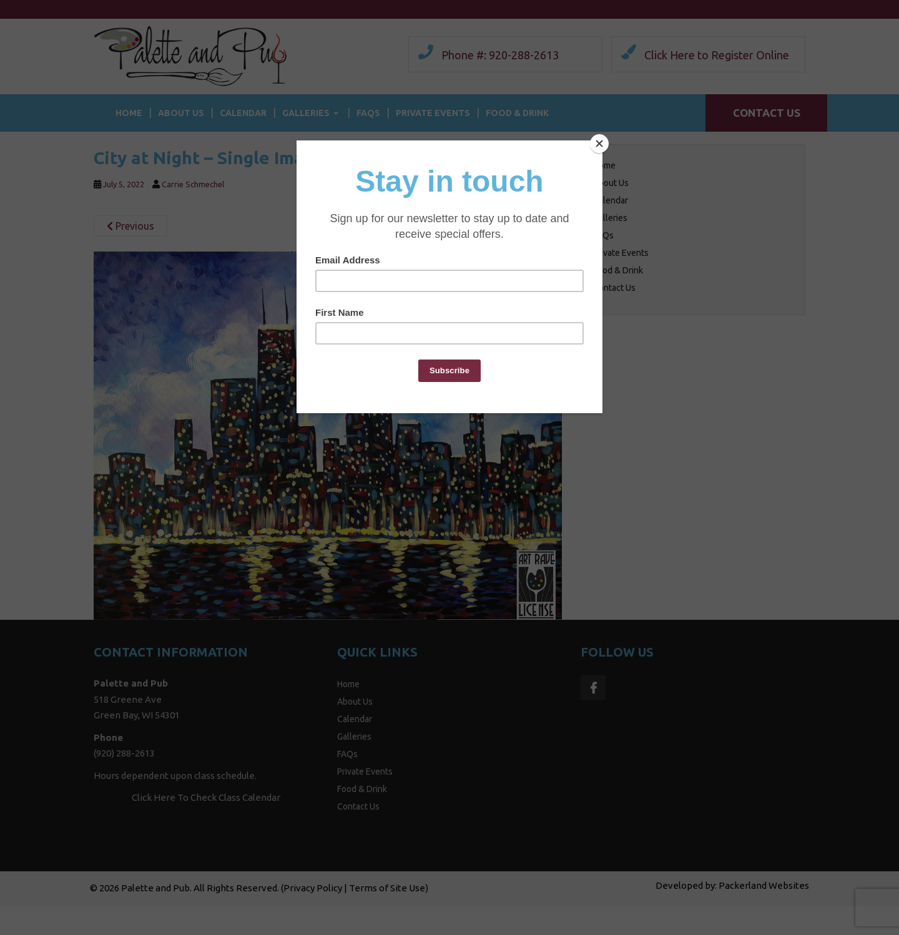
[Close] (599, 143)
